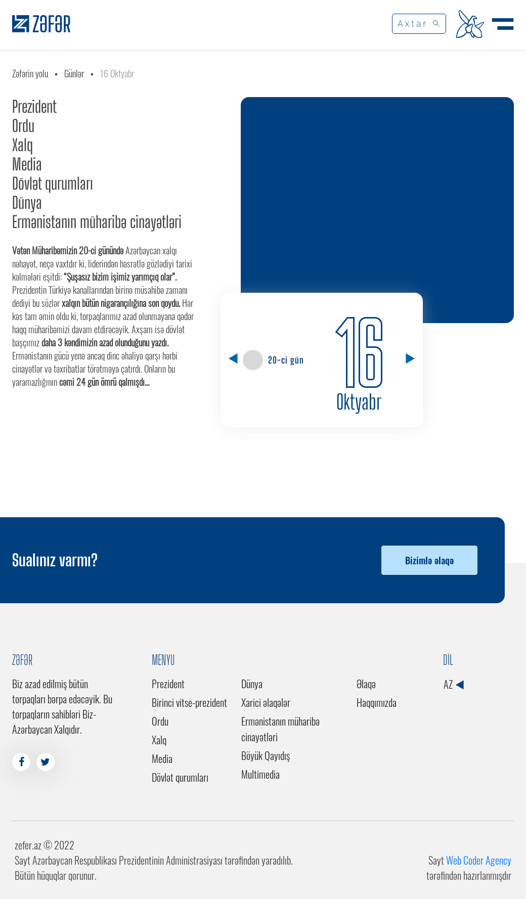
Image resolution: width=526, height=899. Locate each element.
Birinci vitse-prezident (189, 702)
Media (27, 164)
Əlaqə (366, 683)
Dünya (27, 202)
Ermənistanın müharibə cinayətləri (97, 222)
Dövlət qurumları (52, 183)
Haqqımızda (377, 702)
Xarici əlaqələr (265, 702)
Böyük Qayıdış (265, 755)
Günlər (74, 73)
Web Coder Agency (478, 860)
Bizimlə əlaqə (429, 560)
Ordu (23, 126)
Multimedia (260, 774)
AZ (453, 684)
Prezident (34, 106)
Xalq (22, 145)
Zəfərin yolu (30, 73)
